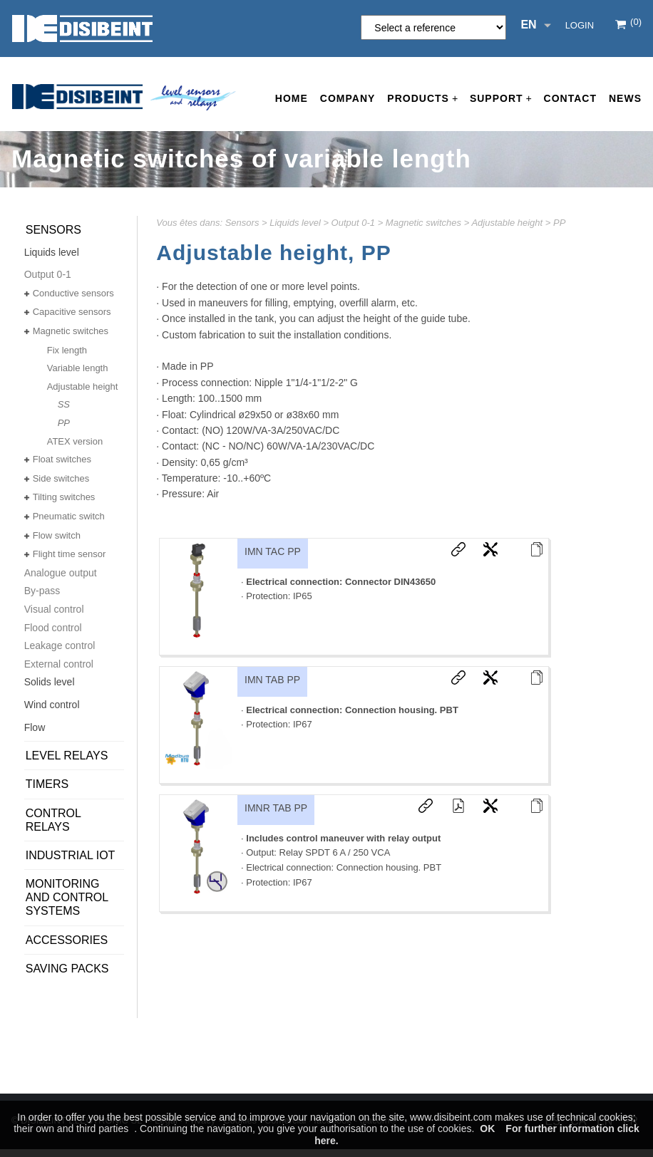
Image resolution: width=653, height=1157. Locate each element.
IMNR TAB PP (276, 808)
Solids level (49, 682)
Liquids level (295, 222)
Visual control (54, 609)
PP (559, 222)
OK (487, 1128)
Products (422, 98)
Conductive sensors (73, 293)
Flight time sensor (69, 554)
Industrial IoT (70, 855)
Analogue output (60, 572)
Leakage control (60, 645)
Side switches (61, 478)
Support (501, 98)
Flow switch (57, 535)
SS (64, 404)
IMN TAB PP (272, 679)
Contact (570, 98)
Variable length (77, 368)
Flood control (53, 627)
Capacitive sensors (72, 311)
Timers (47, 784)
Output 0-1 (353, 222)
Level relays (67, 755)
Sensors (242, 222)
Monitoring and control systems (67, 897)
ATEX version (75, 441)
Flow (35, 727)
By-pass (42, 590)
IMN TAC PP (273, 551)
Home (291, 98)
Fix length (67, 350)
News (625, 98)
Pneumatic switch (69, 516)
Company (348, 98)
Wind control (52, 704)
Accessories (67, 940)
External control (58, 664)
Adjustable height (507, 222)
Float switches (62, 459)
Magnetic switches (423, 222)
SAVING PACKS (67, 969)
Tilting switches (64, 497)
